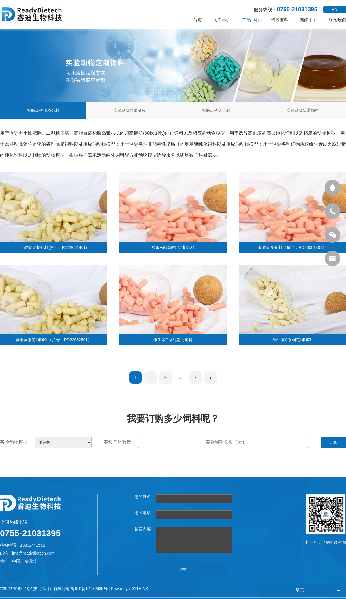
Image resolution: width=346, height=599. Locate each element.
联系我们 (337, 20)
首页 (197, 20)
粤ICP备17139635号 (89, 588)
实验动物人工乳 (216, 110)
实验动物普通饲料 (303, 110)
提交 (183, 570)
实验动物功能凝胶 (130, 110)
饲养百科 (279, 20)
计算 (333, 442)
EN (334, 9)
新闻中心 (308, 20)
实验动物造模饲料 (43, 110)
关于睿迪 (222, 20)
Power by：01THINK (129, 588)
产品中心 (251, 20)
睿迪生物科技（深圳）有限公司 (41, 588)
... (180, 377)
